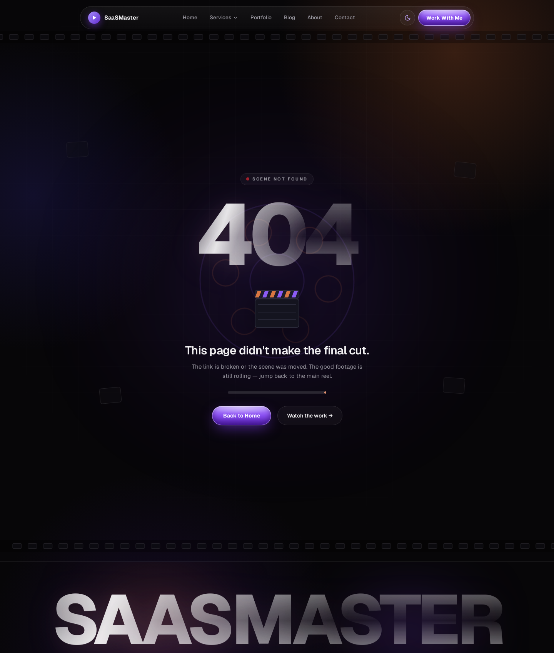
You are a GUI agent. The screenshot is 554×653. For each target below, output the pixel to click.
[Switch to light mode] (407, 17)
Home (190, 17)
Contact (345, 17)
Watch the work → (310, 415)
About (314, 17)
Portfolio (261, 17)
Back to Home (241, 415)
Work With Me (444, 17)
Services (224, 17)
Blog (289, 17)
